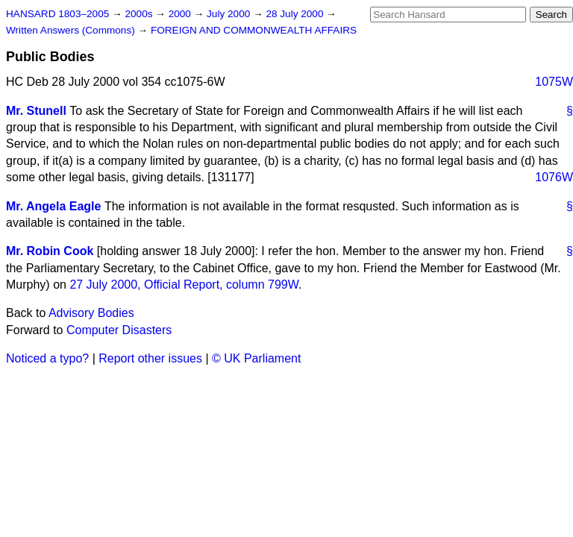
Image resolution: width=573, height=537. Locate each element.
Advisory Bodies (91, 313)
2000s (140, 13)
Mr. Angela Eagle (53, 206)
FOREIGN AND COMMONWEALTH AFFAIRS (254, 30)
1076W (554, 177)
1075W (554, 81)
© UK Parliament (256, 358)
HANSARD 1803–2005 (57, 13)
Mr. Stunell (36, 110)
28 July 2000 (296, 13)
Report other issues (150, 358)
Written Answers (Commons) (72, 30)
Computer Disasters (119, 330)
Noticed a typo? (47, 358)
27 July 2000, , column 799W (183, 284)
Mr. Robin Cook (49, 251)
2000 (181, 13)
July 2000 (230, 13)
